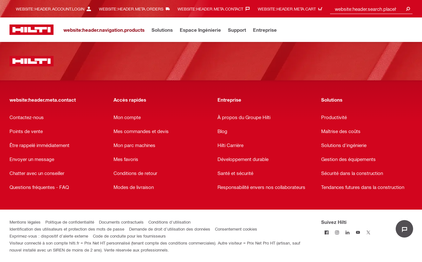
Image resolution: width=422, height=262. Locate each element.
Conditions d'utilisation (169, 221)
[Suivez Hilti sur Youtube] (358, 232)
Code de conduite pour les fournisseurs (129, 235)
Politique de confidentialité (69, 221)
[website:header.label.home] (32, 29)
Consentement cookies (236, 228)
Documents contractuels (121, 221)
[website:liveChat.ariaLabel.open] (404, 229)
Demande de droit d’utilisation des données (169, 228)
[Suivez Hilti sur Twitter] (368, 232)
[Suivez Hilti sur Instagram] (337, 232)
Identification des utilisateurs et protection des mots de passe (67, 228)
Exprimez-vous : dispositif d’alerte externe (49, 235)
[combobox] (371, 8)
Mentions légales (25, 221)
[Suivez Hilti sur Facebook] (326, 232)
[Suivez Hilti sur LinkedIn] (347, 232)
